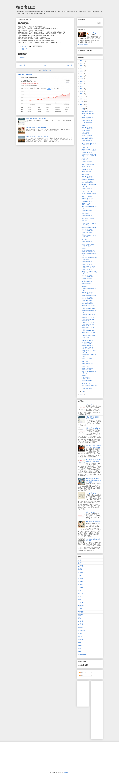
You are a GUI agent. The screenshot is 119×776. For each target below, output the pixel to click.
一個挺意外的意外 (87, 191)
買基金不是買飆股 (87, 135)
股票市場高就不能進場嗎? (93, 521)
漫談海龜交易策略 (87, 213)
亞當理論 (84, 221)
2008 (82, 106)
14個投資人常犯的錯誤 (88, 267)
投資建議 (80, 578)
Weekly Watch (82, 654)
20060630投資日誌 (87, 215)
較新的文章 (21, 65)
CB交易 (80, 639)
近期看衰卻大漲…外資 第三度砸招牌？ (89, 235)
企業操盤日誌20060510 (88, 330)
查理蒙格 (80, 587)
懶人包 (80, 636)
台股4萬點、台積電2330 (25, 74)
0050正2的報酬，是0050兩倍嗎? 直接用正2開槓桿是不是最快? (93, 480)
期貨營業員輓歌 (86, 130)
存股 (79, 575)
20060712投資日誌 (87, 182)
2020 (82, 76)
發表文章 (82, 672)
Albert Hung (92, 33)
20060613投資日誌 (87, 293)
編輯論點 (80, 627)
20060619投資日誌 (87, 264)
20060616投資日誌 (87, 269)
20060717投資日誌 (87, 169)
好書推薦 (80, 572)
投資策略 (80, 581)
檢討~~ (84, 375)
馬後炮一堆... (85, 125)
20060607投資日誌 (87, 298)
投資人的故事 (85, 174)
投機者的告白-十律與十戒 (89, 227)
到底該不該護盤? (86, 378)
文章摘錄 (80, 566)
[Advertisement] (105, 709)
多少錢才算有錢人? (91, 493)
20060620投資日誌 (87, 261)
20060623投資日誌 (87, 232)
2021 (82, 73)
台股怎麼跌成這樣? (87, 281)
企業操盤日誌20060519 (88, 315)
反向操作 (84, 248)
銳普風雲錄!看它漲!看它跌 (89, 385)
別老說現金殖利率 (87, 380)
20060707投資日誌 (87, 201)
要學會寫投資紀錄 (87, 120)
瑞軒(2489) (85, 239)
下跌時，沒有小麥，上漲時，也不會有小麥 (36, 136)
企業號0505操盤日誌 (88, 345)
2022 (82, 71)
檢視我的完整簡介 (83, 44)
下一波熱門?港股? (87, 343)
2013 (82, 94)
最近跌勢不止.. (86, 383)
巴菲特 (80, 563)
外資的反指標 (85, 366)
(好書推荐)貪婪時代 (87, 348)
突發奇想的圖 (85, 133)
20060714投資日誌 (87, 177)
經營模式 (80, 606)
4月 (83, 391)
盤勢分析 (24, 49)
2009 (82, 104)
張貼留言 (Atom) (47, 70)
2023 (82, 68)
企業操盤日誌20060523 (88, 305)
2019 (82, 78)
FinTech (80, 645)
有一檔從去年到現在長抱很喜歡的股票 (89, 144)
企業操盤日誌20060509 (88, 332)
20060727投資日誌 (87, 128)
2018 (82, 81)
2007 (82, 394)
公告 (79, 560)
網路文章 (80, 615)
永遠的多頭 (85, 361)
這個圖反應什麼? (86, 166)
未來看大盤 (85, 147)
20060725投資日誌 (87, 138)
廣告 (79, 618)
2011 (82, 99)
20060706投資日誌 (87, 210)
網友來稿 (80, 612)
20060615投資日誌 (87, 276)
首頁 (45, 65)
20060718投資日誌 (87, 161)
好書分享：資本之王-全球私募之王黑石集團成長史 (93, 446)
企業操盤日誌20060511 (88, 327)
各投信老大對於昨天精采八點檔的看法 (89, 245)
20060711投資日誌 (87, 188)
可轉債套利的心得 (87, 196)
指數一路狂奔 (90, 404)
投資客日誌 (25, 7)
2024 (82, 66)
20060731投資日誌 (87, 111)
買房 (79, 596)
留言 (81, 675)
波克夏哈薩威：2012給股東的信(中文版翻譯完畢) (93, 460)
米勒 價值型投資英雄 (88, 218)
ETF (79, 642)
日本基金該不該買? (87, 369)
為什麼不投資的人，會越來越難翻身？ (35, 127)
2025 (82, 63)
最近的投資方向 (90, 512)
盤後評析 (80, 621)
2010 (82, 101)
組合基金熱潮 (85, 338)
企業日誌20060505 (87, 340)
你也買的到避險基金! (88, 179)
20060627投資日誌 (87, 230)
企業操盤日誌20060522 (88, 308)
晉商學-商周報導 (86, 172)
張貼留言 (22, 57)
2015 (82, 89)
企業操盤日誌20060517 (88, 317)
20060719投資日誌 (87, 152)
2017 (82, 83)
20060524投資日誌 (87, 303)
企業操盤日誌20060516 (88, 320)
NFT (79, 648)
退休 (79, 590)
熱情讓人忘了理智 (87, 358)
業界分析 (80, 602)
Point (79, 651)
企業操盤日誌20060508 (88, 335)
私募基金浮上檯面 (87, 388)
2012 (82, 96)
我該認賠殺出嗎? (86, 283)
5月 (83, 109)
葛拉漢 (80, 609)
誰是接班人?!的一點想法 (89, 150)
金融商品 (80, 584)
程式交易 (80, 593)
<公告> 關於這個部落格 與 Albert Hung (35, 118)
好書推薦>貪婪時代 (87, 117)
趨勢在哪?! (85, 286)
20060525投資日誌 (87, 364)
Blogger (66, 772)
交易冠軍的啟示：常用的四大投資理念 (89, 224)
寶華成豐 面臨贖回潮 (88, 164)
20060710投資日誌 (87, 199)
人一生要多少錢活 (87, 123)
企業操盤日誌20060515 (88, 322)
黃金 (79, 599)
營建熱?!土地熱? (86, 204)
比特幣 (80, 569)
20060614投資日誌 (87, 278)
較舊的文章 (68, 65)
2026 (82, 61)
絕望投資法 (85, 159)
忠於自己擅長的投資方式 (89, 194)
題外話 (80, 633)
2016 (82, 86)
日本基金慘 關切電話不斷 (89, 295)
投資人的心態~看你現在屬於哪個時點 (89, 258)
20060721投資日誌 (87, 140)
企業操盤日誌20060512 (88, 325)
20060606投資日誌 (87, 300)
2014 (82, 91)
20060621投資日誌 (87, 241)
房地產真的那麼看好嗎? (88, 251)
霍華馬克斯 (81, 630)
